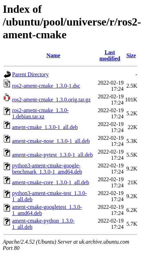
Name (53, 55)
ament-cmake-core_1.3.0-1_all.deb (50, 182)
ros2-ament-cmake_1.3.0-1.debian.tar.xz (40, 113)
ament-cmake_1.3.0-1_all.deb (45, 127)
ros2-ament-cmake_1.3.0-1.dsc (46, 86)
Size (131, 55)
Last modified (109, 55)
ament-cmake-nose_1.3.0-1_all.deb (51, 141)
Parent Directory (30, 74)
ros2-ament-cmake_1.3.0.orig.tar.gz (51, 99)
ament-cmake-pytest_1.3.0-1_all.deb (52, 155)
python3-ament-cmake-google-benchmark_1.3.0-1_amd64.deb (47, 169)
